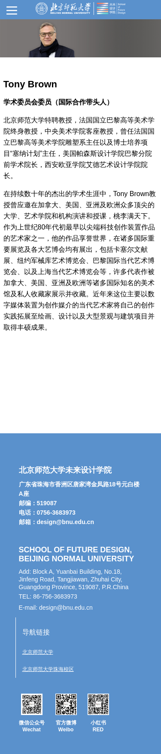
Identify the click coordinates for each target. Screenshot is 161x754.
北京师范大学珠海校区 (48, 669)
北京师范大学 (37, 652)
